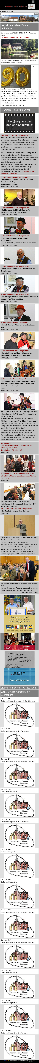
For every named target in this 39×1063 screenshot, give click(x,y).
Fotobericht (9, 103)
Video (7, 186)
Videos (9, 105)
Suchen (36, 13)
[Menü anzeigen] (33, 1)
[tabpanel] (19, 11)
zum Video (5, 452)
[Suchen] (17, 14)
